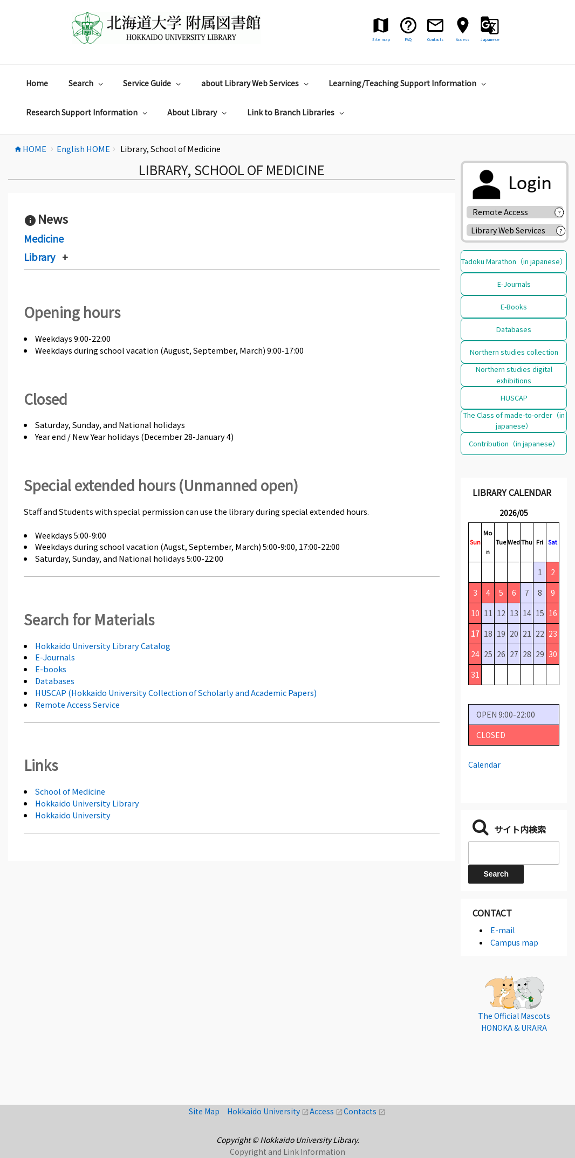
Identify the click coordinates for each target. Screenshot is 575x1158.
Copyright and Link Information (287, 1151)
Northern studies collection (514, 352)
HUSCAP (514, 397)
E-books (50, 668)
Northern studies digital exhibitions (514, 374)
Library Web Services (508, 230)
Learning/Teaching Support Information (408, 83)
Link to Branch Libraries (297, 112)
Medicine (44, 238)
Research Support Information (88, 112)
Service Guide (153, 83)
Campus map (514, 942)
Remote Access (504, 211)
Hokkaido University (73, 815)
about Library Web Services (256, 83)
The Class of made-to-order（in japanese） (514, 420)
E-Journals (55, 657)
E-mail (502, 930)
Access (327, 1111)
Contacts (365, 1111)
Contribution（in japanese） (514, 443)
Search (87, 83)
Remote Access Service (77, 704)
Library (39, 257)
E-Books (514, 306)
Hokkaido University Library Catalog (102, 645)
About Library (198, 112)
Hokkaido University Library (87, 803)
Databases (54, 680)
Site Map (208, 1111)
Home (37, 83)
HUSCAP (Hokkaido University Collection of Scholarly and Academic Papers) (176, 692)
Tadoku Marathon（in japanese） (513, 261)
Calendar (484, 764)
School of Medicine (70, 791)
